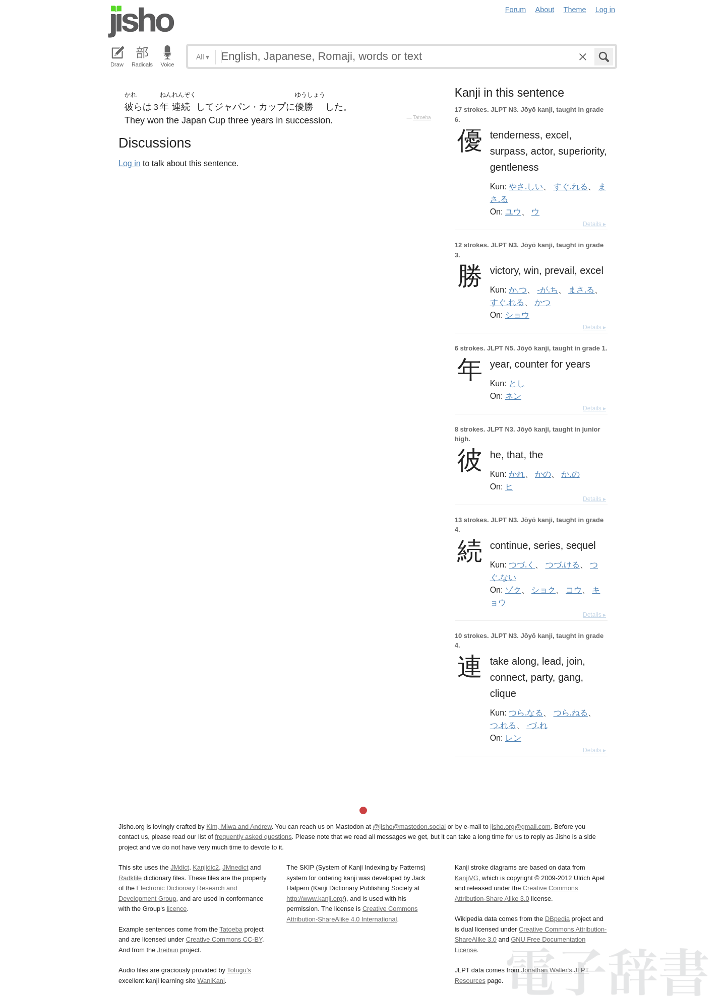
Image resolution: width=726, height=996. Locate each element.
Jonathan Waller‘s (546, 970)
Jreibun (167, 950)
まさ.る (581, 289)
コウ (574, 589)
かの (543, 473)
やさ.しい (526, 186)
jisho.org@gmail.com (520, 826)
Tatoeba (422, 117)
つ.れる (503, 725)
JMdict (179, 867)
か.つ (518, 289)
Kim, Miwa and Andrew (238, 826)
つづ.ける (563, 564)
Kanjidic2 (206, 867)
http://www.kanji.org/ (315, 898)
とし (517, 383)
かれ (517, 473)
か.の (570, 473)
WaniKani (211, 980)
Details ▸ (594, 224)
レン (513, 737)
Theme (575, 10)
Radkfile (130, 878)
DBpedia (557, 918)
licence (177, 908)
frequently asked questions (253, 836)
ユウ (513, 211)
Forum (515, 10)
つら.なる (526, 712)
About (545, 10)
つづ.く (522, 564)
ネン (513, 395)
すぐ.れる (571, 186)
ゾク (513, 589)
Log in (605, 10)
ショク (543, 589)
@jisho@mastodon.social (409, 826)
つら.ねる (571, 712)
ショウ (517, 314)
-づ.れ (536, 725)
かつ (542, 302)
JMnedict (235, 867)
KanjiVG (466, 878)
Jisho (141, 22)
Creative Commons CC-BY (224, 939)
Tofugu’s (239, 970)
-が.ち (547, 289)
